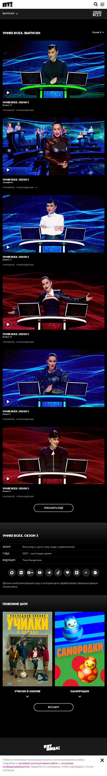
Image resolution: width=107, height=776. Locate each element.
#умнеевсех (9, 110)
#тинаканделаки (25, 110)
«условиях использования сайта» (38, 763)
